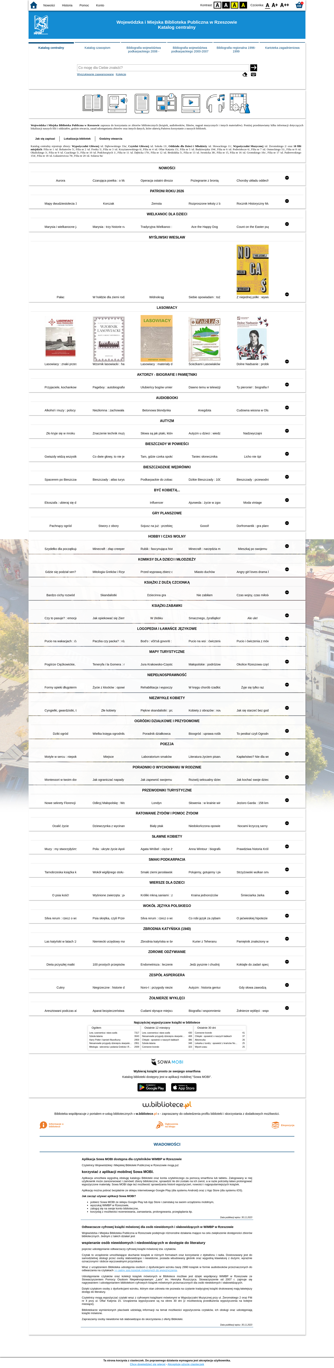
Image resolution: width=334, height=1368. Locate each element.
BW (226, 5)
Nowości (49, 5)
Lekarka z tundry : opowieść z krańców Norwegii (218, 1043)
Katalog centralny (51, 47)
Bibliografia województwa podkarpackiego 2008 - (144, 49)
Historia (67, 5)
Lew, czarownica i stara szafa (103, 1033)
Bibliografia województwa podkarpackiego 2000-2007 (189, 49)
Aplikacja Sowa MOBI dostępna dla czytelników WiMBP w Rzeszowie (132, 1159)
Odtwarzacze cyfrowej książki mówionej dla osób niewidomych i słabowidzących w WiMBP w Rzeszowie (157, 1227)
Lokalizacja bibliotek (77, 138)
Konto (100, 5)
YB (234, 5)
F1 (275, 5)
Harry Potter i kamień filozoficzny (105, 1040)
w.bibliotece (146, 1113)
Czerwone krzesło (150, 1047)
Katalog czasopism (97, 47)
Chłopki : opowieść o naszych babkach (160, 1040)
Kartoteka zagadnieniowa (282, 47)
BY (243, 5)
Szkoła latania (96, 1036)
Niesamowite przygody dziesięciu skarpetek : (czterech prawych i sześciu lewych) (128, 1043)
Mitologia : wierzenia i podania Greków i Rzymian (112, 1047)
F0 (267, 5)
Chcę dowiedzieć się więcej (147, 1364)
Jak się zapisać (45, 138)
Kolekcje (121, 74)
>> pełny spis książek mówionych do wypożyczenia (145, 1270)
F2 (285, 5)
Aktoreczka (200, 1040)
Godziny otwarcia (110, 138)
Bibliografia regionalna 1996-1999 (236, 49)
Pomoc (84, 5)
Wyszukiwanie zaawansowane (95, 74)
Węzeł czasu (201, 1047)
